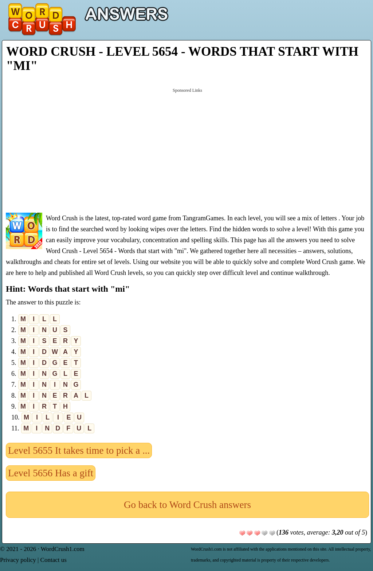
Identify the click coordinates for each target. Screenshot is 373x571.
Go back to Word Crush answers (187, 504)
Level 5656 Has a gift (50, 473)
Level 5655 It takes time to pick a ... (79, 450)
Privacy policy (18, 559)
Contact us (53, 559)
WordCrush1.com (63, 549)
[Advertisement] (187, 150)
